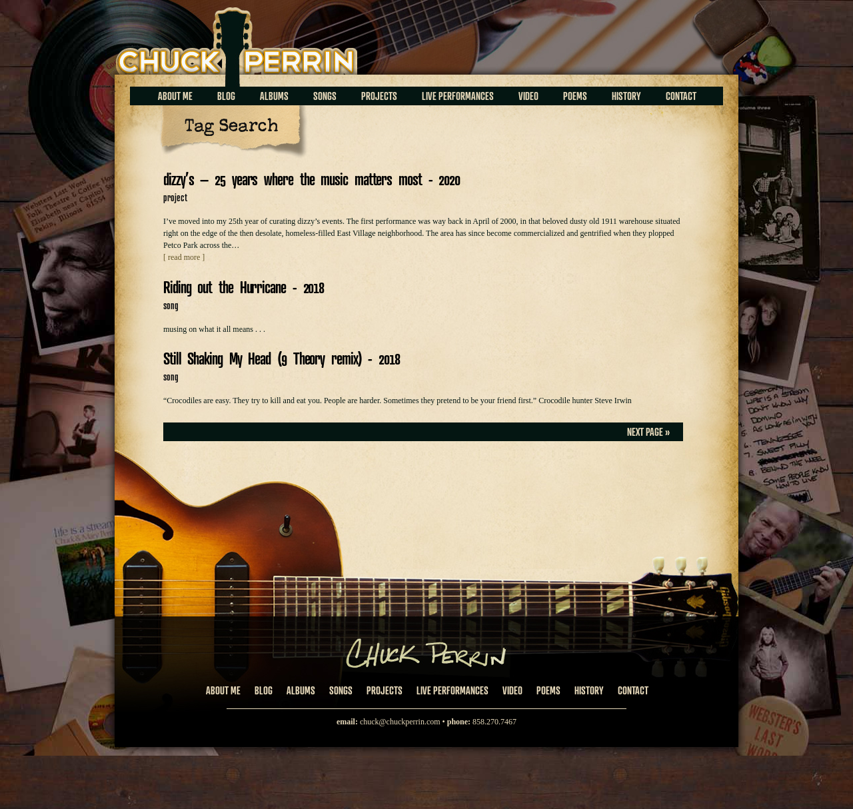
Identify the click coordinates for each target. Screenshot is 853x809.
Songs (325, 96)
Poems (575, 96)
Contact (681, 96)
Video (528, 96)
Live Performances (458, 96)
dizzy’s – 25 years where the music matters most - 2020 (311, 179)
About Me (175, 96)
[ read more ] (184, 257)
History (626, 96)
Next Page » (648, 431)
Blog (226, 96)
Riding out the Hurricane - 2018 (243, 287)
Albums (274, 96)
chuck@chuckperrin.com (400, 721)
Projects (379, 96)
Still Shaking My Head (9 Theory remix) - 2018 (281, 358)
